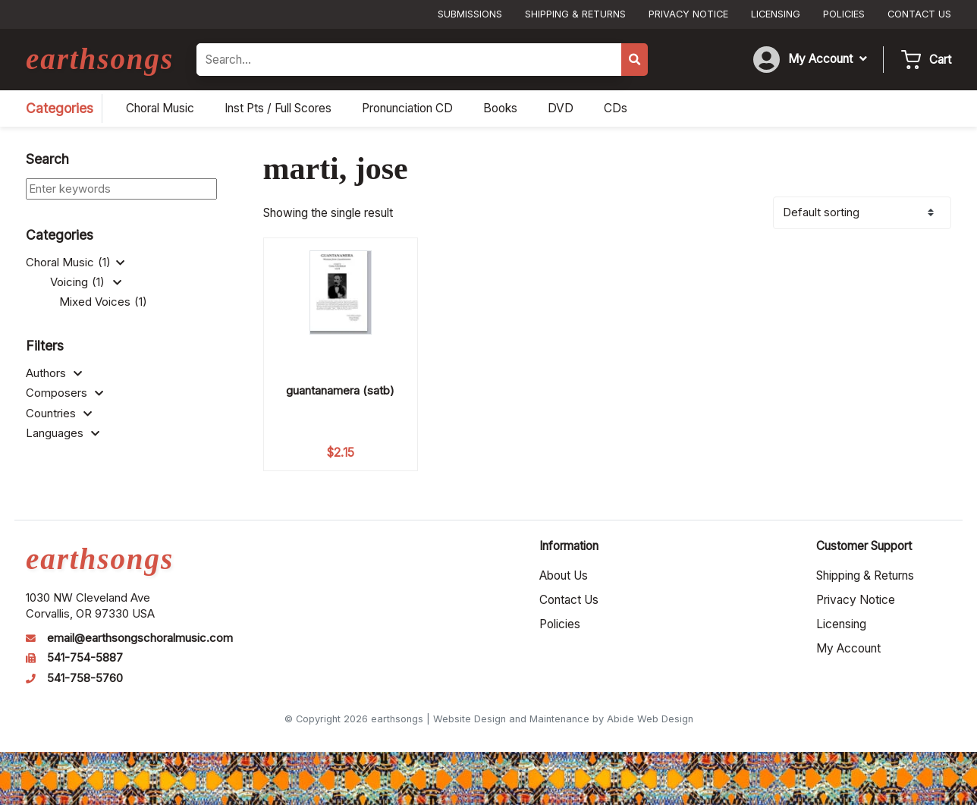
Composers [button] (64, 393)
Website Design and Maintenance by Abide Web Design (563, 719)
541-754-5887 (85, 658)
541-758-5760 (85, 678)
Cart (940, 59)
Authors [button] (54, 373)
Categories (59, 108)
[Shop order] (862, 213)
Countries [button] (59, 413)
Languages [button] (62, 433)
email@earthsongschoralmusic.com (140, 638)
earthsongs (100, 58)
